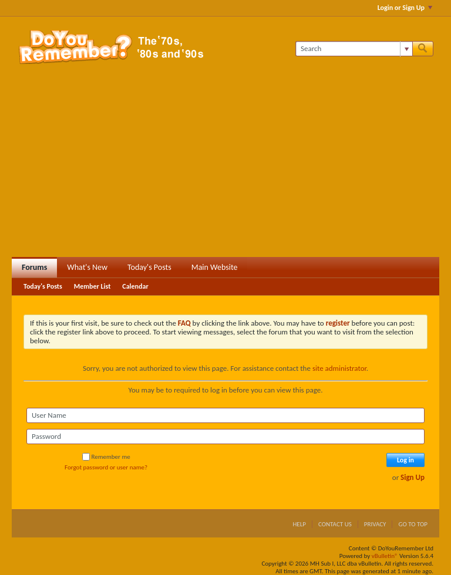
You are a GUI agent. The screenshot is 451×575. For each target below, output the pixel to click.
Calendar (135, 286)
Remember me (106, 457)
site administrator (339, 368)
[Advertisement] (225, 169)
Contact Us (335, 524)
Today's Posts (149, 267)
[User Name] (225, 415)
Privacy (375, 524)
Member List (92, 286)
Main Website (214, 267)
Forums (34, 267)
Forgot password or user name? (106, 467)
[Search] (353, 48)
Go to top (413, 524)
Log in (405, 460)
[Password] (225, 436)
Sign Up (412, 477)
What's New (87, 267)
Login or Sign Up (405, 8)
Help (299, 524)
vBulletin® (385, 556)
